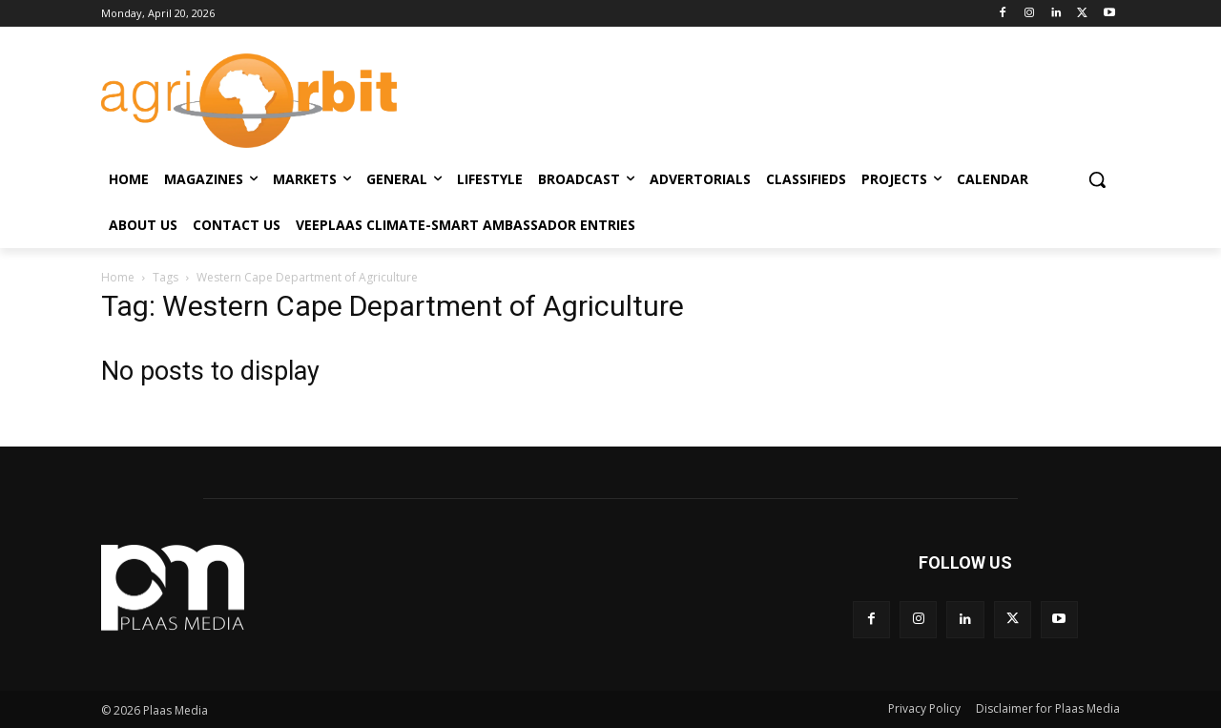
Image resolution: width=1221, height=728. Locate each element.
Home (118, 277)
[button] (1097, 179)
